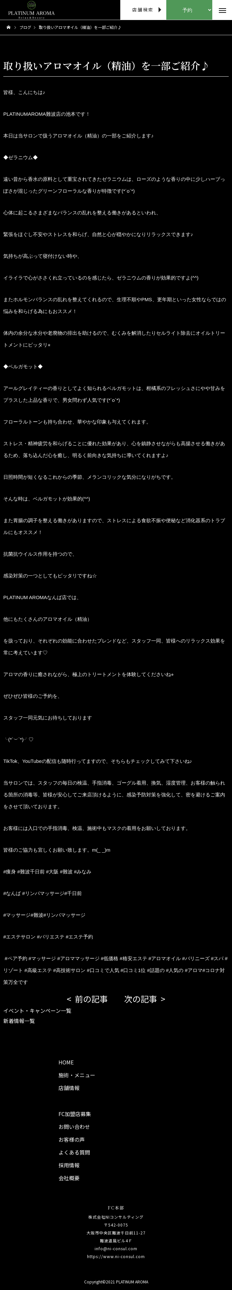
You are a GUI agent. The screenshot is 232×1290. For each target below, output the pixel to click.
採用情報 (69, 1165)
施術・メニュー (76, 1075)
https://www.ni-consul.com (116, 1256)
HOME (66, 1062)
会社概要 (69, 1178)
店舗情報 (69, 1088)
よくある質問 (74, 1152)
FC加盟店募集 (74, 1114)
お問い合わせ (74, 1127)
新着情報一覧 (19, 1021)
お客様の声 (71, 1139)
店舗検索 (142, 9)
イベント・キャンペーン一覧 (37, 1010)
